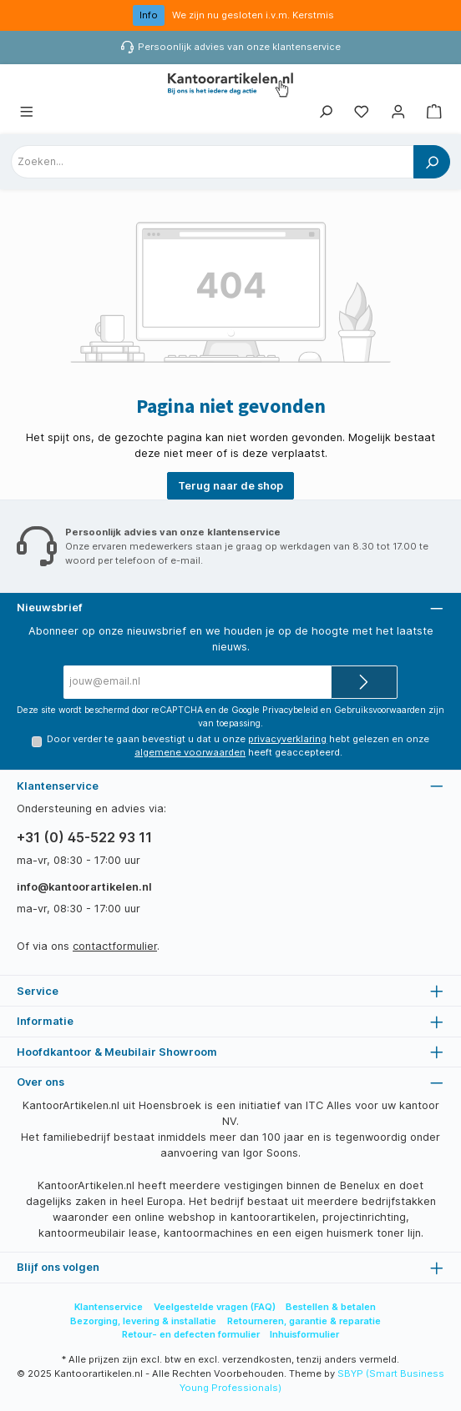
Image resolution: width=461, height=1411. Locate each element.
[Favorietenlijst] (361, 112)
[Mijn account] (398, 112)
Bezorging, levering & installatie (143, 1321)
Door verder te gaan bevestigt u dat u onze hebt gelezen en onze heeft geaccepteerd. (238, 745)
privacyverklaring (287, 739)
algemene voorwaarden (190, 752)
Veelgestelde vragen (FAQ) (215, 1307)
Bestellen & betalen (331, 1307)
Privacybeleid (290, 710)
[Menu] (26, 112)
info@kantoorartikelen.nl (84, 887)
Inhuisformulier (304, 1334)
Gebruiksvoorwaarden (380, 710)
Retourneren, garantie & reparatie (304, 1321)
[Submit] (364, 682)
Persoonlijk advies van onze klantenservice (239, 47)
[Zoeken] (325, 112)
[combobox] (212, 161)
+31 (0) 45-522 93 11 (84, 837)
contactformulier (115, 946)
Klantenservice (108, 1307)
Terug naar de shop (230, 486)
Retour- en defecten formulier (191, 1334)
